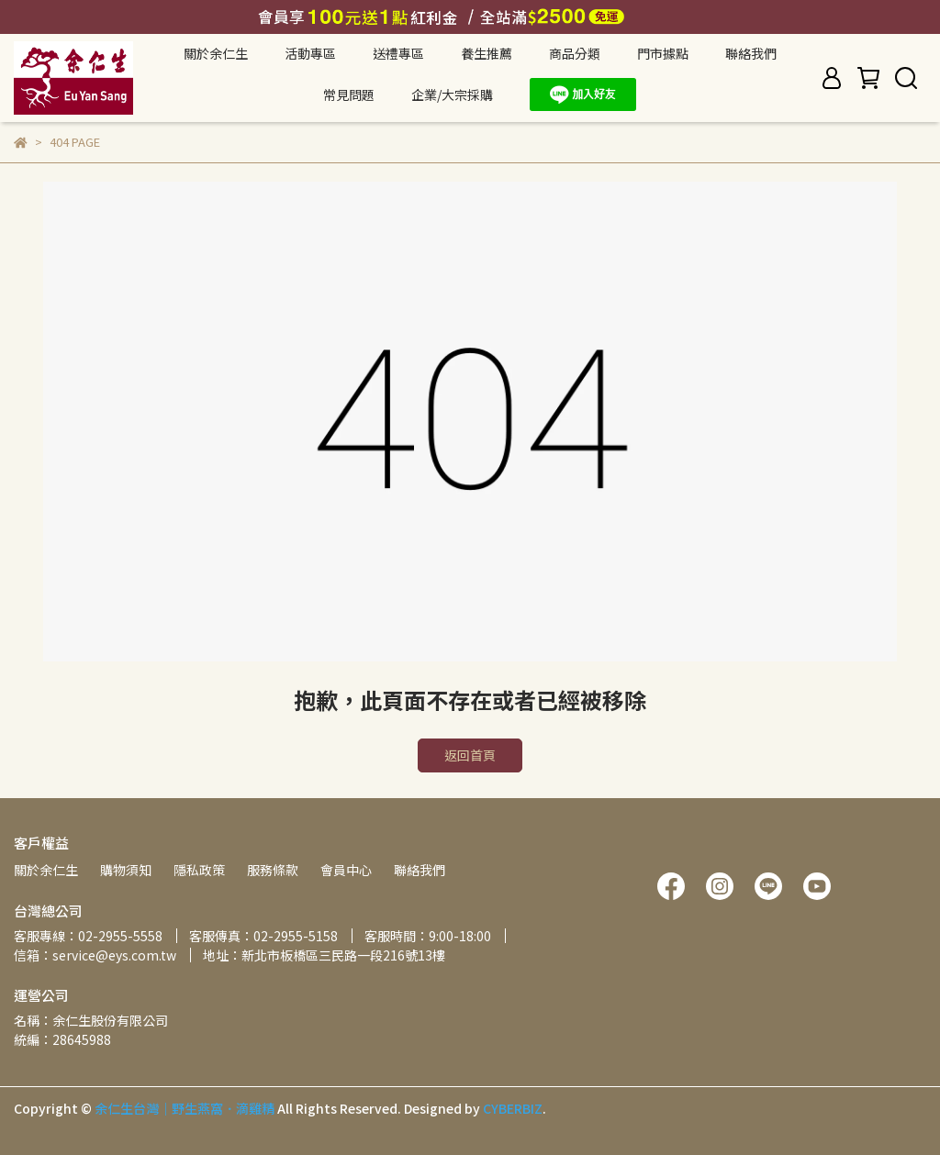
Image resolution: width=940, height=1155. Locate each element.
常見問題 (349, 94)
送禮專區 (398, 53)
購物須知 (125, 870)
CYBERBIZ (513, 1108)
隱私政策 (199, 870)
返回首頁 (470, 755)
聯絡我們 (751, 53)
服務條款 (272, 870)
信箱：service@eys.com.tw (95, 955)
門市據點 (662, 53)
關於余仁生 (46, 870)
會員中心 (346, 870)
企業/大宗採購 (452, 94)
